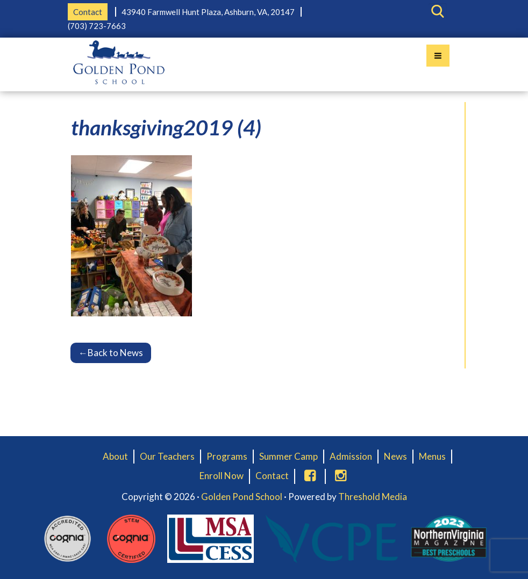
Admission (351, 456)
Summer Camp (288, 456)
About (115, 456)
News (395, 456)
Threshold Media (372, 496)
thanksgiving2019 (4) (166, 127)
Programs (226, 456)
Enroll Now (221, 475)
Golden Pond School (241, 496)
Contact (87, 12)
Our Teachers (167, 456)
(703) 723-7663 (97, 26)
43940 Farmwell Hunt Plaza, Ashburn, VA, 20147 (208, 12)
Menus (432, 456)
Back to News (111, 352)
